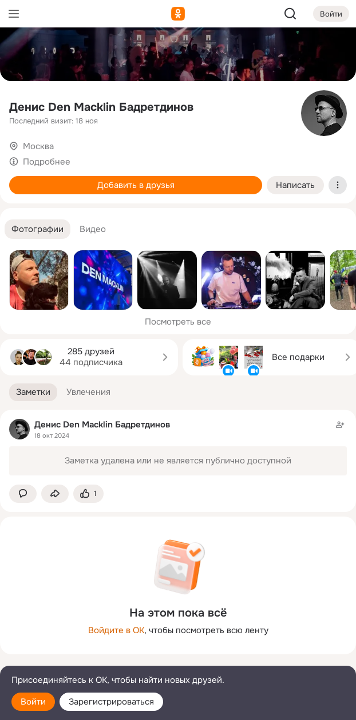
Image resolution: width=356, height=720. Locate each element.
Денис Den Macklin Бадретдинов (101, 107)
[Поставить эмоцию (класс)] (88, 494)
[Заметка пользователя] (178, 447)
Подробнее (46, 161)
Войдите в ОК (116, 630)
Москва (38, 146)
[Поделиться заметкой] (55, 494)
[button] (37, 229)
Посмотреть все (178, 321)
